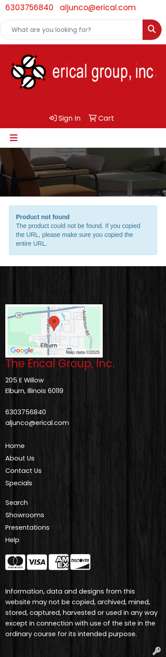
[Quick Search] (71, 30)
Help (12, 539)
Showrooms (24, 515)
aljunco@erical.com (98, 7)
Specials (18, 483)
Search (16, 502)
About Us (20, 458)
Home (15, 445)
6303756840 (29, 7)
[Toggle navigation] (13, 138)
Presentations (27, 527)
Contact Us (23, 470)
